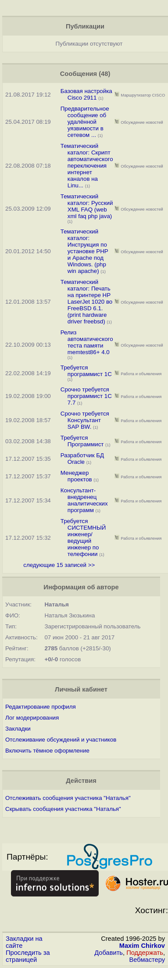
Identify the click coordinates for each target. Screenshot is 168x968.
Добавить (108, 952)
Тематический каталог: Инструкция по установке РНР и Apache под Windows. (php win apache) (84, 251)
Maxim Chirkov (142, 945)
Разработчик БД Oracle (82, 458)
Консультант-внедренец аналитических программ (84, 500)
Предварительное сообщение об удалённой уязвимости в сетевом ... (85, 121)
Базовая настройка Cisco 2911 (86, 94)
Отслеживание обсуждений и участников (60, 739)
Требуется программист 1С (86, 370)
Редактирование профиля (40, 706)
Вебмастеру (147, 959)
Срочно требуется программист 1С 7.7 (86, 396)
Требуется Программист (82, 441)
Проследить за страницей (28, 956)
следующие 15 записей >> (59, 565)
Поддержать (144, 952)
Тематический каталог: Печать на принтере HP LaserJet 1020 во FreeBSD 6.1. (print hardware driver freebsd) (87, 302)
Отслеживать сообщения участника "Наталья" (68, 798)
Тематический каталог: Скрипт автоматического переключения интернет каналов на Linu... (87, 166)
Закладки (18, 728)
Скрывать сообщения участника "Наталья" (63, 809)
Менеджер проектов (76, 476)
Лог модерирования (32, 717)
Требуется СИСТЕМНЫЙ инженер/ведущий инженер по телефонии (83, 537)
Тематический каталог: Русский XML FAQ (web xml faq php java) (87, 206)
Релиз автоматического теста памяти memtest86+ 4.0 (87, 342)
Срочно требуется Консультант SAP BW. (85, 420)
